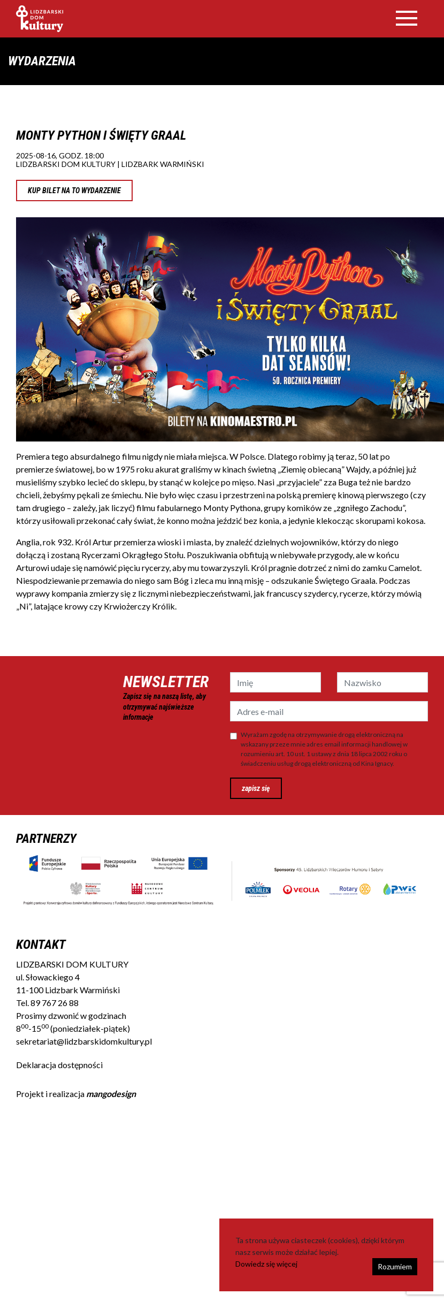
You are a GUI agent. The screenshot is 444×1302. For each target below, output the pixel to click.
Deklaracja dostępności (59, 1065)
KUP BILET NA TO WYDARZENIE (74, 190)
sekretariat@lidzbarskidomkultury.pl (84, 1041)
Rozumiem (395, 1266)
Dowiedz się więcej (266, 1263)
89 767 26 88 (54, 1003)
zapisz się (256, 788)
